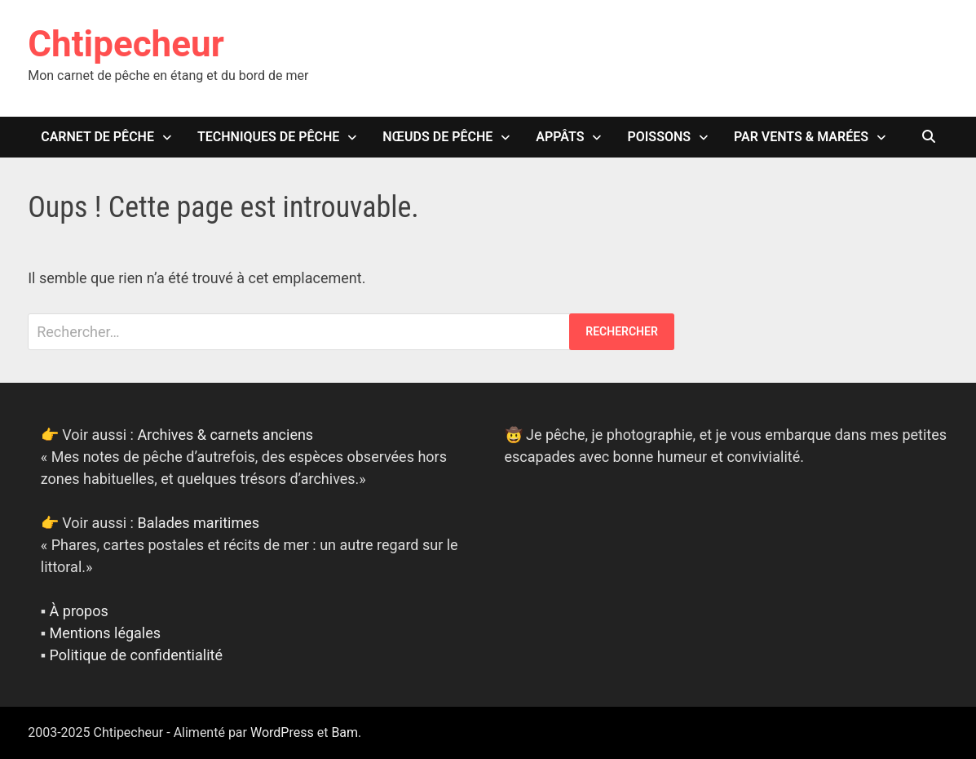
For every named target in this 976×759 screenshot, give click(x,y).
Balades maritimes (198, 522)
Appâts (560, 136)
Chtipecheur (126, 44)
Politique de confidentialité (136, 655)
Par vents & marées (801, 136)
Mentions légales (105, 632)
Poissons (659, 136)
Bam (344, 732)
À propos (79, 610)
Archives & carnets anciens (225, 434)
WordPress (282, 732)
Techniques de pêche (268, 136)
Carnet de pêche (97, 136)
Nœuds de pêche (437, 136)
